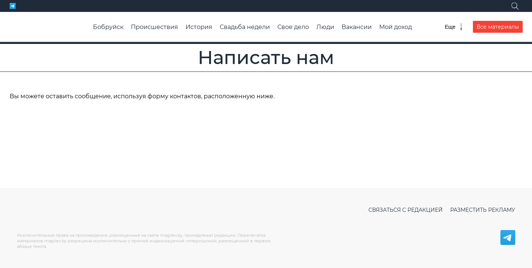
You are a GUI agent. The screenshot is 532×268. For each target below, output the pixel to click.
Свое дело (293, 27)
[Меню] (453, 27)
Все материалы (498, 26)
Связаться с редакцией (405, 210)
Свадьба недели (245, 27)
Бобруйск (108, 27)
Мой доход (395, 27)
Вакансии (357, 27)
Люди (325, 27)
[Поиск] (515, 6)
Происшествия (154, 27)
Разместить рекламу (482, 210)
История (199, 27)
